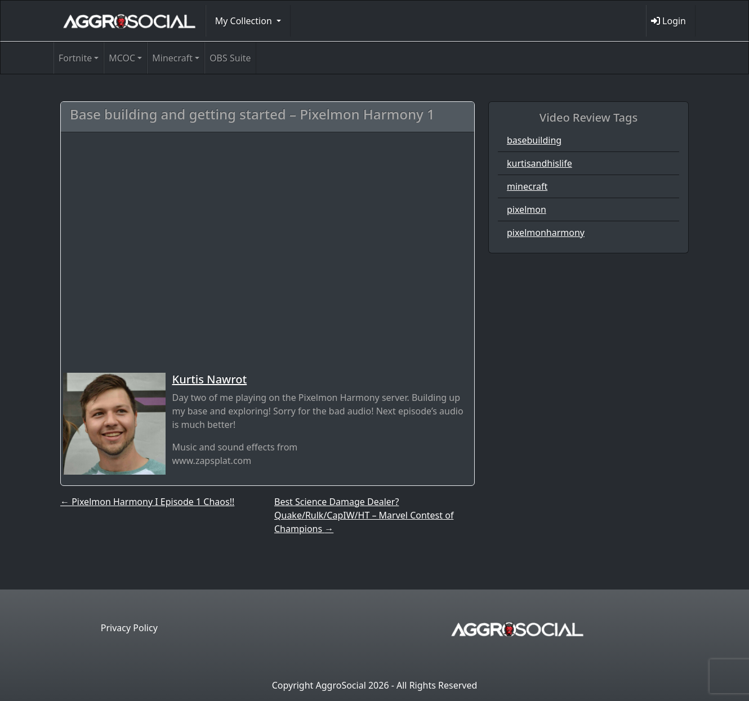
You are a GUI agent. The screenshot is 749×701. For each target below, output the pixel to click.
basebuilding (534, 140)
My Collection (244, 21)
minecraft (527, 186)
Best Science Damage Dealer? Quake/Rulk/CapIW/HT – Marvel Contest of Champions (363, 515)
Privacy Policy (129, 628)
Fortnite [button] (75, 58)
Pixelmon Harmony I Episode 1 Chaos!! (147, 501)
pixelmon (526, 209)
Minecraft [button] (172, 58)
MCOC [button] (122, 58)
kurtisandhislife (539, 163)
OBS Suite (230, 58)
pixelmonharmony (546, 232)
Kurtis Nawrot (209, 379)
